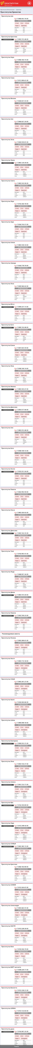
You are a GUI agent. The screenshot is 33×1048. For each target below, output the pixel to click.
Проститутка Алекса (8, 782)
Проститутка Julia (7, 16)
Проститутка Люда (7, 572)
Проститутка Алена (8, 242)
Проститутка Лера (7, 201)
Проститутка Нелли (8, 469)
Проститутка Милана (8, 98)
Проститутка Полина (8, 638)
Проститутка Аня (7, 119)
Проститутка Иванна (8, 386)
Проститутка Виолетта (9, 988)
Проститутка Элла (7, 139)
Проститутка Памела (8, 489)
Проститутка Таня (7, 551)
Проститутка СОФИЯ (8, 885)
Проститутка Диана (8, 592)
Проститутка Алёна (8, 720)
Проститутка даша (7, 1029)
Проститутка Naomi (8, 700)
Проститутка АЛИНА (8, 1008)
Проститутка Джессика (9, 407)
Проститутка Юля (7, 947)
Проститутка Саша (7, 78)
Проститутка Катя (7, 325)
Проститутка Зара (7, 222)
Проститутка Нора (7, 57)
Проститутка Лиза (7, 366)
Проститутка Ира (7, 802)
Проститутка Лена (7, 761)
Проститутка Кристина (9, 37)
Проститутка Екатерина (9, 741)
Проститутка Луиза (8, 160)
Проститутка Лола (7, 284)
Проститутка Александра (10, 905)
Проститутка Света (8, 181)
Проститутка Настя (8, 658)
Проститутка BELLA (8, 304)
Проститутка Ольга (8, 510)
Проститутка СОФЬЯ (8, 844)
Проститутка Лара (7, 823)
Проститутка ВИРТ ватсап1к (11, 967)
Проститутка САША (8, 679)
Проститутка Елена (8, 345)
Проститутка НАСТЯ (8, 926)
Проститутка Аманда (8, 263)
